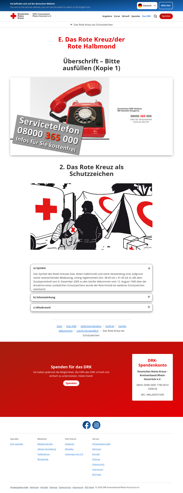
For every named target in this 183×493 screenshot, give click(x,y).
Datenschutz (98, 464)
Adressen (96, 449)
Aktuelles (69, 449)
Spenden (135, 16)
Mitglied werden (45, 444)
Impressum (97, 469)
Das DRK (146, 16)
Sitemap (96, 459)
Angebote (107, 16)
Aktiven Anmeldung (46, 449)
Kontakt (96, 454)
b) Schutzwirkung (44, 297)
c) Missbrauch (42, 307)
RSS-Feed (96, 474)
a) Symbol (39, 268)
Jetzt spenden (16, 444)
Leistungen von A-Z (74, 454)
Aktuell (125, 16)
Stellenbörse (43, 454)
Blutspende (42, 459)
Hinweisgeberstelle (101, 444)
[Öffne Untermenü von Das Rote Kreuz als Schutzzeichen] (91, 25)
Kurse (117, 16)
